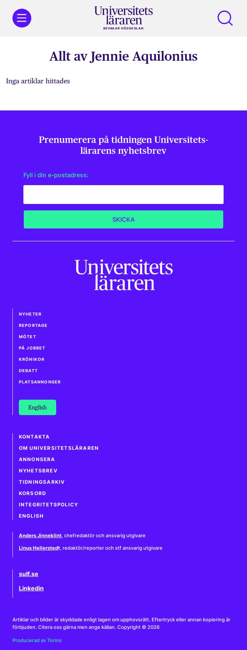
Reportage (33, 325)
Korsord (32, 493)
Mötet (27, 336)
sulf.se (28, 574)
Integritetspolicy (48, 504)
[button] (225, 18)
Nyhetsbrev (38, 471)
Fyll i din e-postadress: (56, 175)
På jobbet (32, 348)
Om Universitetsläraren (59, 448)
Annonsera (37, 459)
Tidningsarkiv (42, 482)
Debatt (28, 370)
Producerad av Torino (37, 640)
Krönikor (32, 359)
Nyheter (30, 314)
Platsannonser (40, 382)
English (31, 516)
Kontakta (34, 437)
